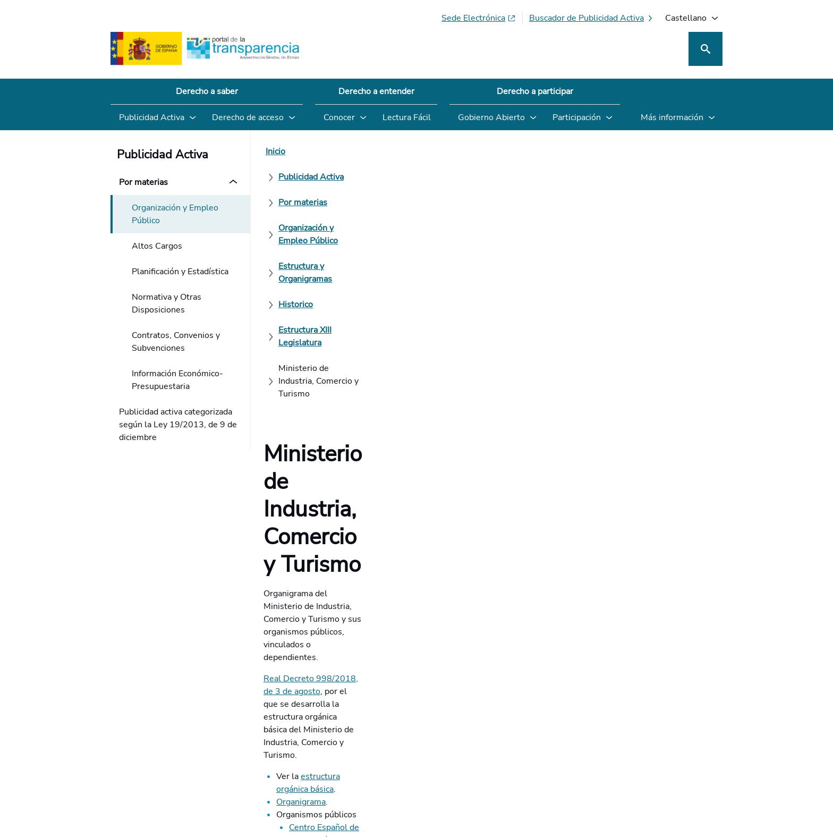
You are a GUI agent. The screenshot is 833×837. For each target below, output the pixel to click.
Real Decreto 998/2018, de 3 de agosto (340, 287)
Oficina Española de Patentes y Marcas (362, 398)
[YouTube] (697, 743)
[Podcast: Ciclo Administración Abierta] (635, 743)
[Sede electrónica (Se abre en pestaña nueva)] (478, 18)
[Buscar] (705, 49)
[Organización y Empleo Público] (502, 151)
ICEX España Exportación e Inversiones (362, 372)
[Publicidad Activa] (333, 151)
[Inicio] (275, 151)
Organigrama (301, 334)
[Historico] (295, 177)
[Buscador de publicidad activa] (591, 18)
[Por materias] (404, 151)
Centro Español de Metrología (346, 360)
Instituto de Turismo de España (348, 385)
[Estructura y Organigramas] (626, 151)
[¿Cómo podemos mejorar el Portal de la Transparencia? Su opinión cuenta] (416, 508)
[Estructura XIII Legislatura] (377, 177)
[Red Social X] (589, 743)
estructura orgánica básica (350, 321)
